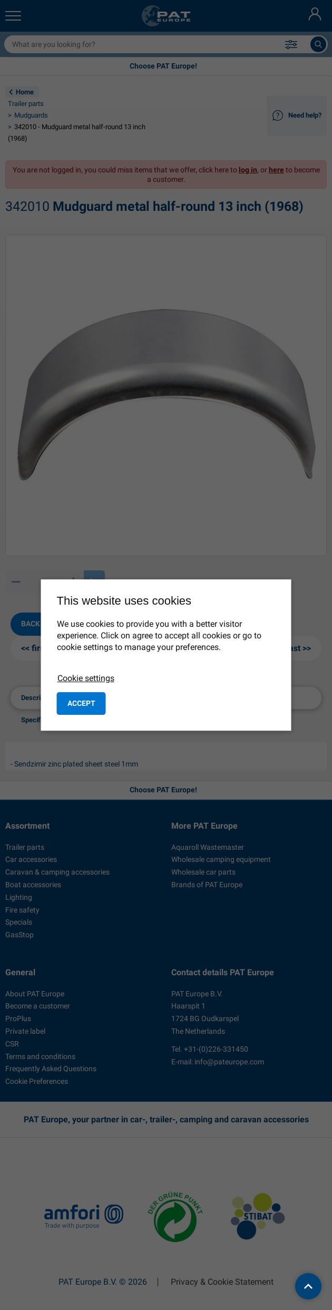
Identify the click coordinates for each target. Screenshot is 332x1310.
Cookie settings (85, 678)
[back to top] (308, 1286)
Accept (81, 703)
